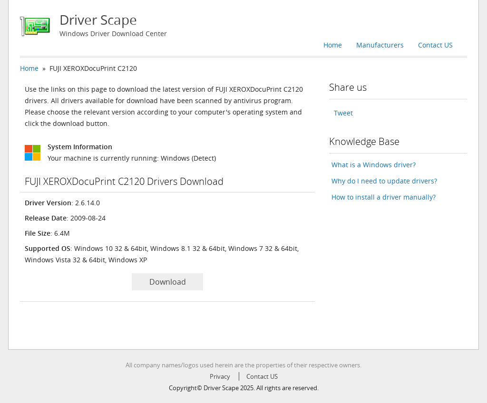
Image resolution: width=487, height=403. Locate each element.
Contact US (435, 44)
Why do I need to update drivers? (384, 180)
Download (167, 282)
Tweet (343, 112)
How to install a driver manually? (383, 197)
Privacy (220, 376)
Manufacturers (380, 44)
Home (332, 44)
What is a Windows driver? (373, 164)
